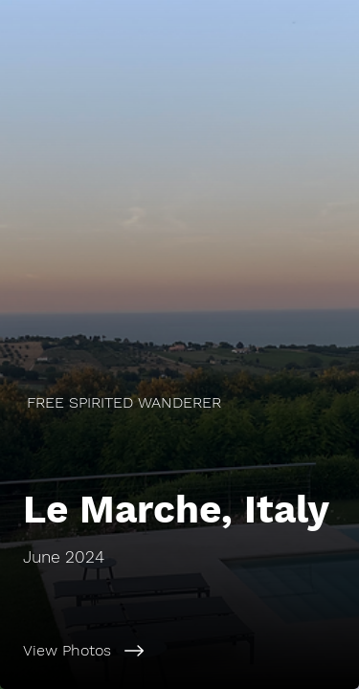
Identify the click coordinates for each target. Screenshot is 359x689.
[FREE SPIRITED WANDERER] (179, 402)
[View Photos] (179, 650)
